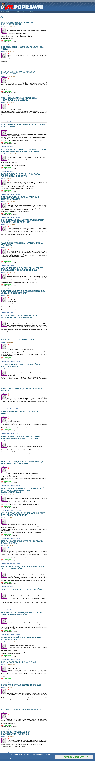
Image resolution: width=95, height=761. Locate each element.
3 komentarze (12, 240)
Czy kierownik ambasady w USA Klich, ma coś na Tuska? (23, 126)
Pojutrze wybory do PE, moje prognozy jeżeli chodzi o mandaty (23, 292)
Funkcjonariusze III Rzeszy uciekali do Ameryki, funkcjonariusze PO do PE (22, 437)
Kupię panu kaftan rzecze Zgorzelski (21, 685)
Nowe (13, 11)
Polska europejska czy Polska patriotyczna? (18, 73)
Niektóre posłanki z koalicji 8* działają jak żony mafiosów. (22, 567)
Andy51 (3, 26)
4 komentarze (12, 361)
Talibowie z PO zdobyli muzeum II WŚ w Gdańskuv (22, 244)
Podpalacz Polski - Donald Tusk (18, 662)
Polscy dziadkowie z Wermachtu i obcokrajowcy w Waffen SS (20, 316)
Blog (8, 44)
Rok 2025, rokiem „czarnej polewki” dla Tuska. (22, 48)
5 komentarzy (12, 44)
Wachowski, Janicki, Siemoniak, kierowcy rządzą (23, 390)
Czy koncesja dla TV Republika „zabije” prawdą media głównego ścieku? (22, 269)
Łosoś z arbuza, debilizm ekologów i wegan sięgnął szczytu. (21, 175)
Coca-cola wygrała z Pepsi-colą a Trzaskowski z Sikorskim (19, 99)
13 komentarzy (12, 510)
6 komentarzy (12, 729)
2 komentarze (12, 194)
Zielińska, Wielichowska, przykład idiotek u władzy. (20, 198)
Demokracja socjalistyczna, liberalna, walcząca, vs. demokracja (23, 221)
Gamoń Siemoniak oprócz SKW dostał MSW (21, 413)
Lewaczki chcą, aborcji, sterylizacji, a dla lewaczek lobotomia (22, 463)
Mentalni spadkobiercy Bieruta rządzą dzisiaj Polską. (22, 542)
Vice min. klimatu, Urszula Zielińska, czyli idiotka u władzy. (24, 365)
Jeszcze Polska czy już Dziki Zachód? (21, 589)
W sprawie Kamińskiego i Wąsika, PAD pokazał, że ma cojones (21, 638)
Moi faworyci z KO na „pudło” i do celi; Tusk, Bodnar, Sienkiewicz (22, 614)
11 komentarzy (12, 563)
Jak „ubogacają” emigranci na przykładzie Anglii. (17, 23)
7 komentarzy (12, 217)
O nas (18, 11)
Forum (24, 11)
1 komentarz (12, 433)
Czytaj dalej (4, 44)
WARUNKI (12, 758)
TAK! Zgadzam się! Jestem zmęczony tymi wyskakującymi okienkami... (74, 756)
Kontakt (30, 11)
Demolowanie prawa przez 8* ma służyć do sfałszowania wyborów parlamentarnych (22, 490)
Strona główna (5, 11)
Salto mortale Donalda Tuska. (17, 340)
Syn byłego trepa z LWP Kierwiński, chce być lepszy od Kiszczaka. (23, 514)
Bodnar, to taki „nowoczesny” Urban (21, 710)
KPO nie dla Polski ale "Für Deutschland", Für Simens (15, 733)
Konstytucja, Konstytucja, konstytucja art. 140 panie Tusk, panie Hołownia (23, 150)
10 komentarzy (12, 408)
